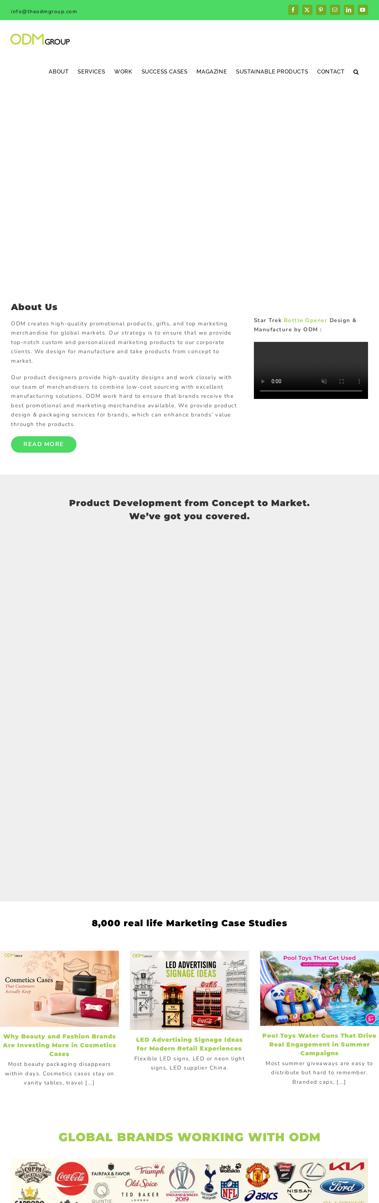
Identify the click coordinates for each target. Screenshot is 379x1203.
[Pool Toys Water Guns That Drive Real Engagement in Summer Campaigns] (319, 988)
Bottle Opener (306, 320)
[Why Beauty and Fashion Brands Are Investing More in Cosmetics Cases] (59, 989)
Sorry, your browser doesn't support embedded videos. (311, 370)
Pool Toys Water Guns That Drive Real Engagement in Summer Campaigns (319, 1044)
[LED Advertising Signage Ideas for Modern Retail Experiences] (189, 990)
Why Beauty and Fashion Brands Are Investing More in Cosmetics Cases (59, 1045)
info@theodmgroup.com (44, 11)
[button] (356, 71)
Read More (43, 444)
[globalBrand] (189, 1161)
